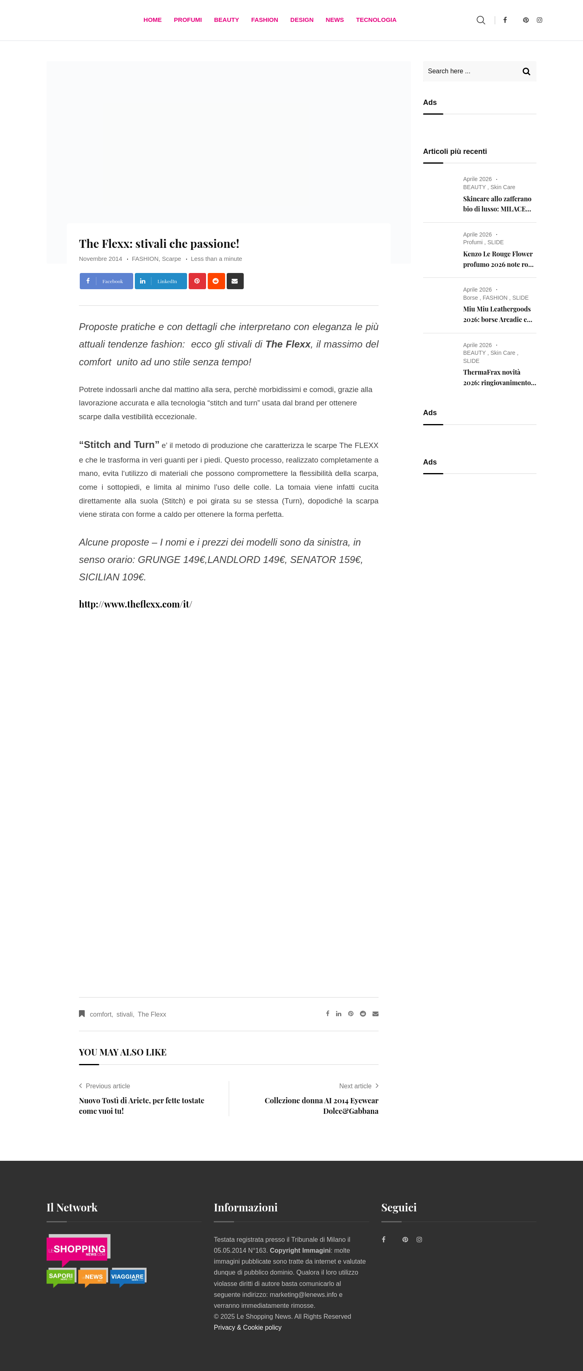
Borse (470, 297)
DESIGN (302, 20)
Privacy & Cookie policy (247, 1327)
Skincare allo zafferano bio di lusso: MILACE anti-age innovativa (497, 209)
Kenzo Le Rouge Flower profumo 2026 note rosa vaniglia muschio (498, 264)
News (335, 20)
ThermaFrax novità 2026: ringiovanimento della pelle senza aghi (497, 382)
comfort (100, 1014)
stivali (125, 1014)
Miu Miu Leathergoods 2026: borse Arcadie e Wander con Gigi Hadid (497, 319)
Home (153, 20)
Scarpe (171, 258)
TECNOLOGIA (376, 20)
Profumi (188, 20)
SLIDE (495, 242)
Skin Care (502, 187)
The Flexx (152, 1014)
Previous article (108, 1086)
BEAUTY (226, 20)
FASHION (264, 20)
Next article (355, 1086)
